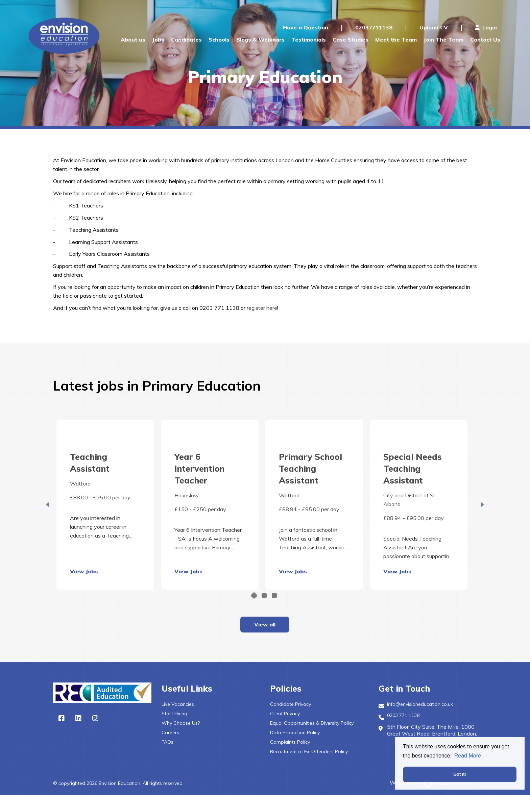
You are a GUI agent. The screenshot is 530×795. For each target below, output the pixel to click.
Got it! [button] (459, 774)
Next (482, 504)
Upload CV (433, 27)
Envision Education (65, 35)
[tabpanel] (105, 504)
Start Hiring (174, 714)
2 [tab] (264, 595)
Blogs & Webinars (260, 39)
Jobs (158, 39)
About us (133, 39)
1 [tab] (254, 595)
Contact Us (485, 39)
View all (264, 624)
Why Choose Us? (181, 723)
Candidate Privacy (290, 704)
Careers (170, 732)
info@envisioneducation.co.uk (420, 704)
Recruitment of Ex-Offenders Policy (309, 751)
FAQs (167, 742)
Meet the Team (396, 39)
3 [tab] (274, 595)
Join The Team (443, 39)
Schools (219, 39)
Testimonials (308, 39)
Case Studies (350, 39)
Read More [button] (467, 756)
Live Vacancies (178, 704)
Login (486, 27)
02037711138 (373, 27)
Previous (48, 504)
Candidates (186, 39)
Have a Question (305, 27)
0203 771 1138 (403, 715)
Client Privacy (285, 714)
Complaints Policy (290, 742)
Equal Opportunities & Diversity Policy (312, 723)
